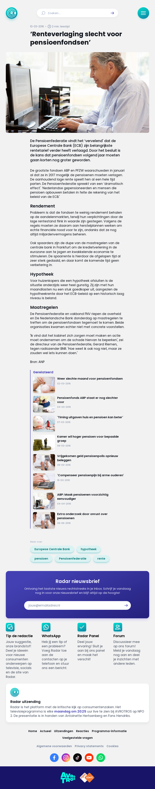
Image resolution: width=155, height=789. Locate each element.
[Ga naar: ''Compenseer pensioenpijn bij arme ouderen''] (79, 481)
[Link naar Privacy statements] (89, 746)
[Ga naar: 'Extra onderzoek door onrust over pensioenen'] (79, 520)
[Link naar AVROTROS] (67, 777)
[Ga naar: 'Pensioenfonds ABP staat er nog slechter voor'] (79, 404)
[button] (112, 13)
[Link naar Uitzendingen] (63, 731)
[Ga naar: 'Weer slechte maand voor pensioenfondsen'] (79, 385)
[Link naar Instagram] (66, 757)
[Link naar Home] (32, 731)
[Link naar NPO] (87, 777)
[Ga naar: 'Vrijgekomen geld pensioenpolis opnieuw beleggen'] (79, 462)
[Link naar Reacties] (82, 731)
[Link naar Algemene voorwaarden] (54, 746)
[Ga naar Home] (11, 13)
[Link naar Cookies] (113, 746)
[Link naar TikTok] (77, 757)
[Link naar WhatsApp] (100, 757)
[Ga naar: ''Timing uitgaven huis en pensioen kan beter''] (79, 423)
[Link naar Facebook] (54, 757)
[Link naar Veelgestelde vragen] (77, 738)
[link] (52, 549)
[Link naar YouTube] (89, 757)
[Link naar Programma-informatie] (109, 731)
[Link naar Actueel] (45, 731)
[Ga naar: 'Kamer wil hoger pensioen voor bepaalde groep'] (79, 443)
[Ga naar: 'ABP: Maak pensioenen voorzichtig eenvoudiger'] (79, 501)
